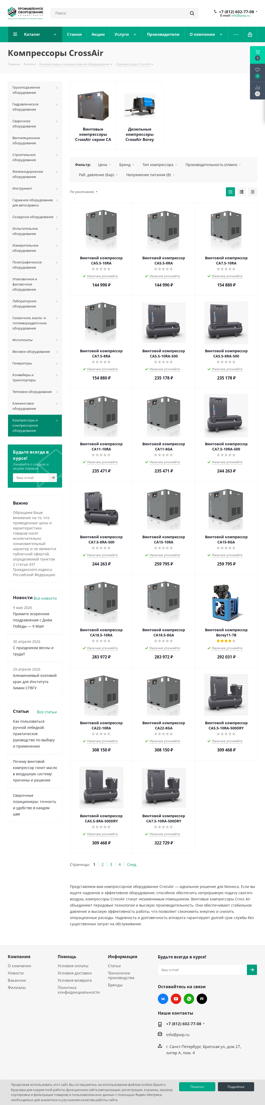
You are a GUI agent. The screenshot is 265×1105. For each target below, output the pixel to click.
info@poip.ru (241, 15)
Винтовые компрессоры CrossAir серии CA (93, 134)
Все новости (45, 598)
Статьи (114, 965)
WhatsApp (189, 999)
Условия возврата (75, 980)
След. (132, 864)
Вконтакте (163, 999)
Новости (16, 972)
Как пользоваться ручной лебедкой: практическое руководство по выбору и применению (34, 734)
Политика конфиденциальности (79, 990)
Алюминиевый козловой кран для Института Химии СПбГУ (35, 681)
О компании (19, 965)
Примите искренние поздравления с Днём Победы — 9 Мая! (32, 620)
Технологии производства (121, 975)
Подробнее (236, 1087)
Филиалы (17, 987)
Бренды (115, 984)
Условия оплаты (73, 965)
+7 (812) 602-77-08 (236, 11)
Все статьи (47, 711)
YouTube (176, 999)
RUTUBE (202, 999)
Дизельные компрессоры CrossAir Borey (140, 134)
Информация (122, 956)
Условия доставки (75, 972)
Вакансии (17, 980)
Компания (19, 956)
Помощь (67, 956)
